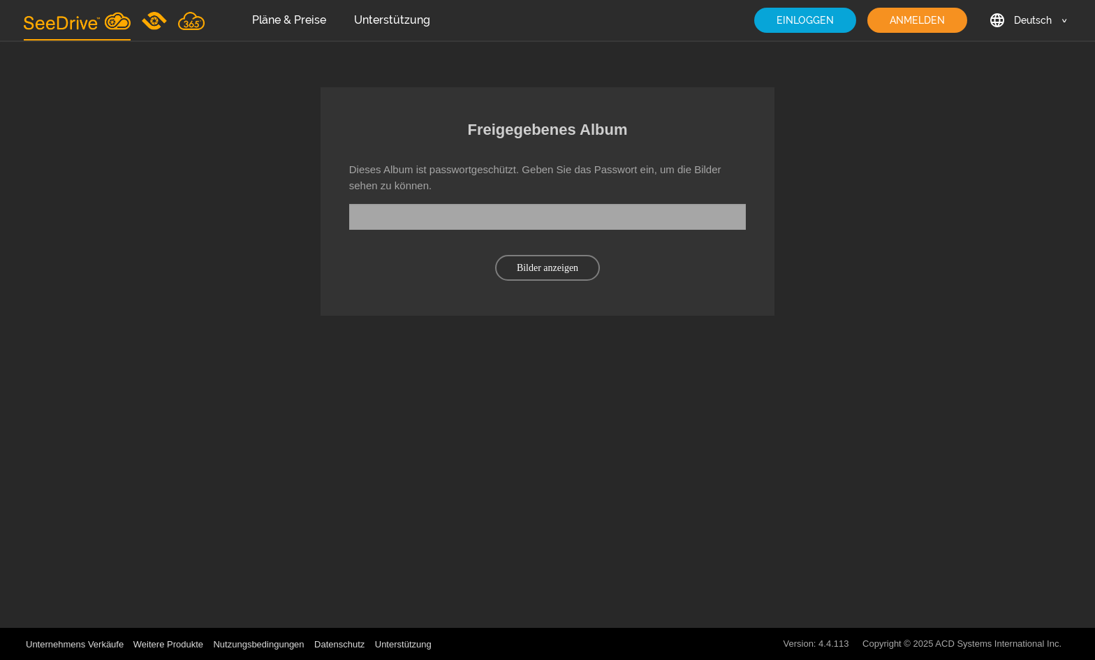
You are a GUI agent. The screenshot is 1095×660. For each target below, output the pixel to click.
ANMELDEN (917, 20)
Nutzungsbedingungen (258, 644)
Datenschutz (339, 644)
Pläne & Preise (289, 20)
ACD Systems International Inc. (998, 643)
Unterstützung (392, 20)
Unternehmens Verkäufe (76, 644)
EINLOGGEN (805, 20)
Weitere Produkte (168, 644)
